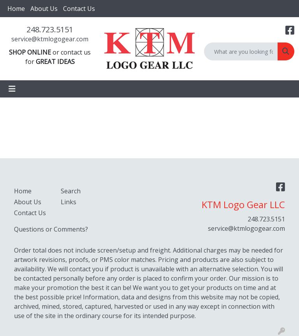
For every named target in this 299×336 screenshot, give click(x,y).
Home (16, 8)
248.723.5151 (49, 29)
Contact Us (79, 8)
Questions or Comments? (51, 229)
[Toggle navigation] (12, 88)
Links (68, 202)
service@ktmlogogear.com (49, 39)
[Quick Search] (241, 51)
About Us (44, 8)
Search (71, 191)
